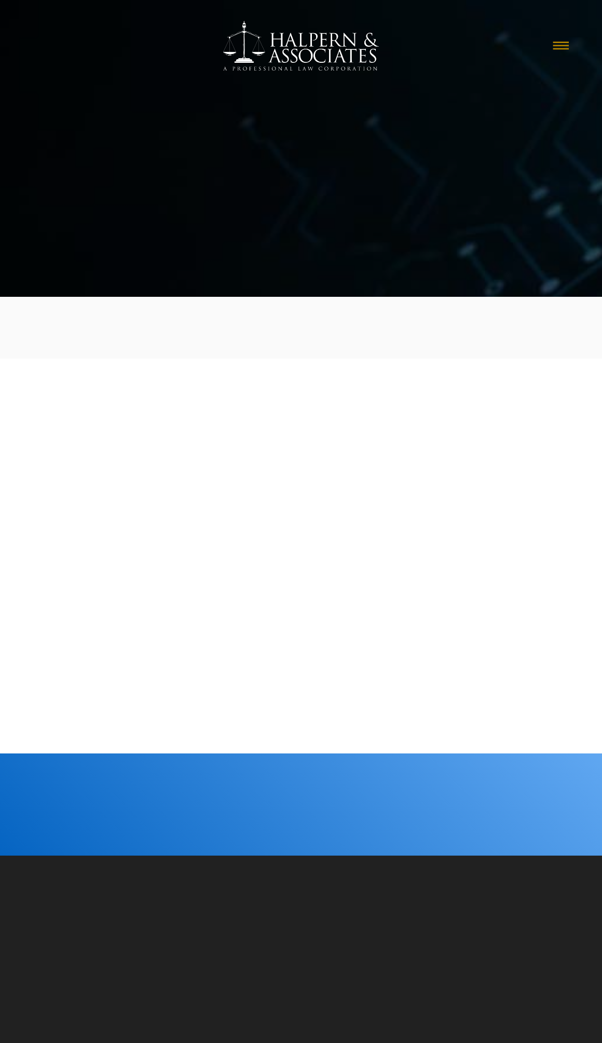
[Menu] (561, 46)
